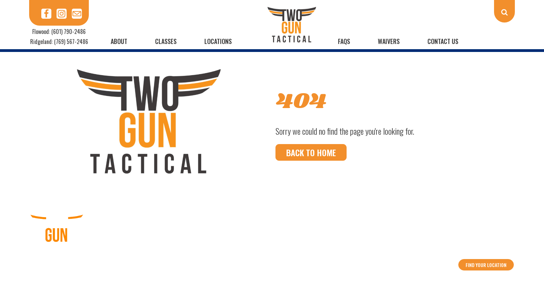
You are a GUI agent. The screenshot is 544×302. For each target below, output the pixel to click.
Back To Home (311, 152)
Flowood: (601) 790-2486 (59, 31)
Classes (166, 41)
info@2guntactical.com (486, 248)
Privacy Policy (330, 257)
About (119, 41)
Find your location (486, 264)
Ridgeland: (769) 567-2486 (59, 41)
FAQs (344, 41)
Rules (271, 257)
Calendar (212, 257)
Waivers (389, 41)
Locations (218, 41)
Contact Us (442, 41)
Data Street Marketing (332, 280)
